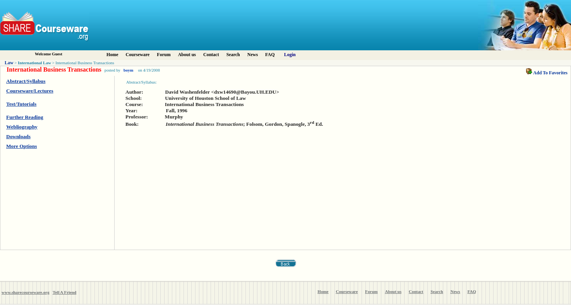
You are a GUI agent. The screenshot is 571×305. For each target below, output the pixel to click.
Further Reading (24, 117)
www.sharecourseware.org (26, 292)
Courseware (138, 54)
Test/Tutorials (21, 104)
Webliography (22, 127)
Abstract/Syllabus (25, 81)
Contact (211, 54)
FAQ (269, 54)
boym (128, 70)
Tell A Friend (64, 292)
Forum (163, 54)
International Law (34, 62)
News (252, 54)
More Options (21, 146)
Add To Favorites (547, 72)
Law (9, 62)
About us (187, 54)
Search (233, 54)
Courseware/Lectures (29, 91)
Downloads (18, 136)
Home (112, 54)
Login (290, 54)
